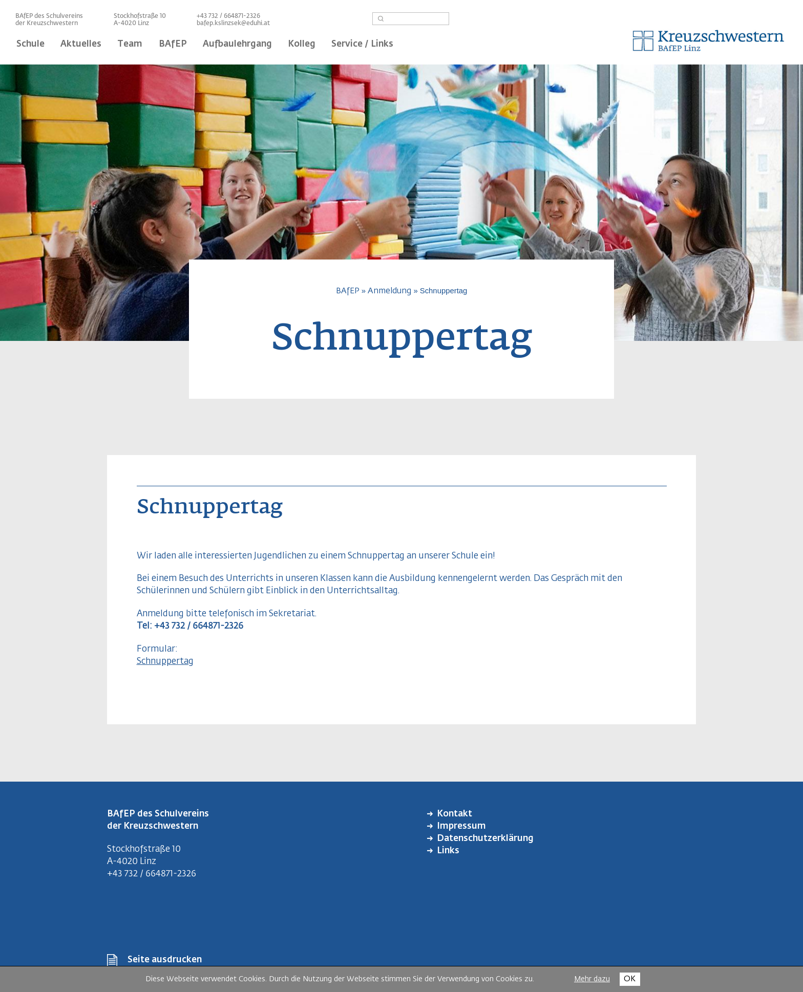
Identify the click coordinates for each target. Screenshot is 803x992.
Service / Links (362, 44)
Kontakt (454, 814)
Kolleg (301, 44)
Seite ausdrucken (165, 960)
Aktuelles (80, 44)
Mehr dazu (592, 979)
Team (129, 44)
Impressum (461, 826)
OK (630, 979)
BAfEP (173, 44)
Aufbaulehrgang (237, 44)
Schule (30, 44)
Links (448, 851)
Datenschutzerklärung (485, 838)
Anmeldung (389, 291)
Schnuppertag (165, 661)
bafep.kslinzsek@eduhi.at (233, 23)
